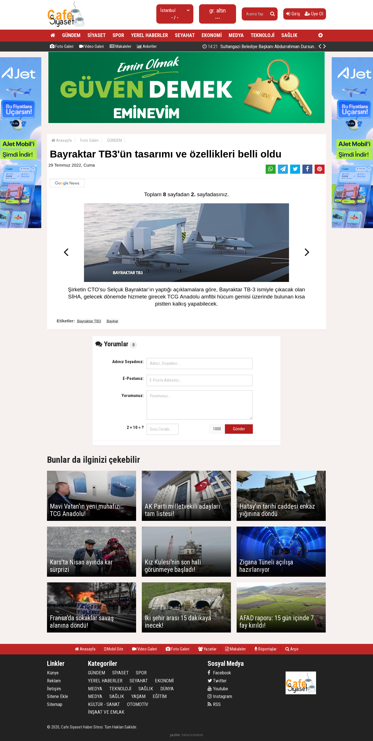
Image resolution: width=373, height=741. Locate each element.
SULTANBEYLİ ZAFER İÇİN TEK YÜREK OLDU (265, 46)
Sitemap (54, 704)
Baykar (112, 321)
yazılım (175, 735)
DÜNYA (167, 688)
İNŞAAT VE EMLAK (106, 712)
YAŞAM (138, 696)
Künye (53, 673)
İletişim (54, 688)
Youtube (218, 688)
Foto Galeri (61, 46)
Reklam (54, 680)
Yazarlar (207, 649)
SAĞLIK (289, 35)
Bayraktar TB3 (89, 321)
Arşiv (291, 649)
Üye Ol (314, 14)
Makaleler (120, 46)
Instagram (220, 696)
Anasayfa (61, 140)
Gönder (239, 428)
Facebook (219, 673)
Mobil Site (113, 649)
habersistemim (192, 735)
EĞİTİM (160, 696)
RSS (214, 704)
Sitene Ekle (57, 696)
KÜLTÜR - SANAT (104, 704)
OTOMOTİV (137, 704)
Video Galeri (91, 46)
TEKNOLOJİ (262, 35)
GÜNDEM (71, 35)
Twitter (217, 680)
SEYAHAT (185, 35)
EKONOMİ (212, 35)
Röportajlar (265, 649)
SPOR (118, 35)
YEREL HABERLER (149, 35)
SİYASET (96, 35)
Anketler (147, 46)
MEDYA (236, 35)
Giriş (293, 14)
